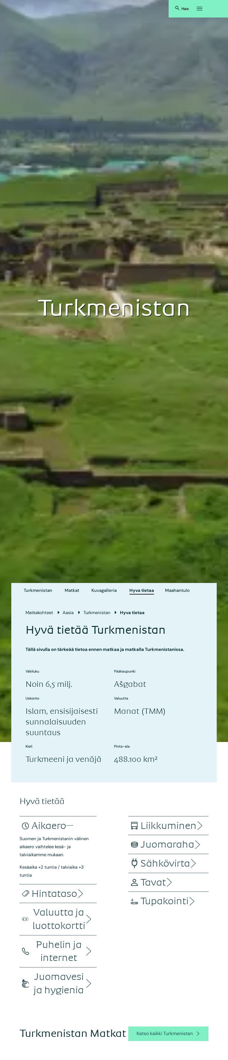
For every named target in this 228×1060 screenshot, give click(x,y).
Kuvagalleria (104, 590)
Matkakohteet (39, 613)
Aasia (68, 613)
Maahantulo (177, 590)
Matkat (72, 590)
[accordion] (49, 825)
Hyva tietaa (141, 590)
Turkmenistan (38, 590)
